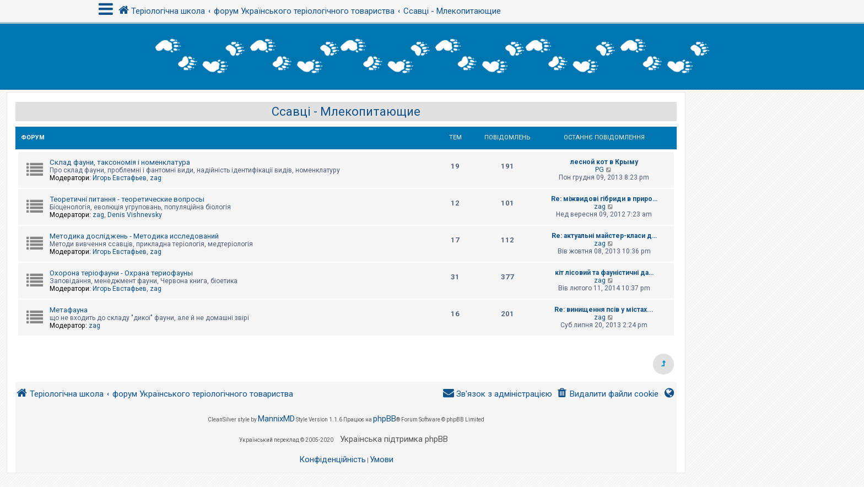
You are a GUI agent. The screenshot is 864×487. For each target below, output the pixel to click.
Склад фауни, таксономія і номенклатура (120, 162)
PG (599, 170)
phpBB (384, 419)
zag (155, 178)
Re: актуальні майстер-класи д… (604, 236)
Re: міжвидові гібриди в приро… (604, 199)
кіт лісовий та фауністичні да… (604, 273)
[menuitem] (607, 394)
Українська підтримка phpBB (394, 439)
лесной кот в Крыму (604, 162)
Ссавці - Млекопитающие (346, 111)
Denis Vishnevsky (134, 215)
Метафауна (69, 310)
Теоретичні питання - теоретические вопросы (127, 199)
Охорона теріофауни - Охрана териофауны (121, 273)
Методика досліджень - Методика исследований (134, 236)
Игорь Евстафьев (120, 178)
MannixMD (276, 419)
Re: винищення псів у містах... (604, 309)
